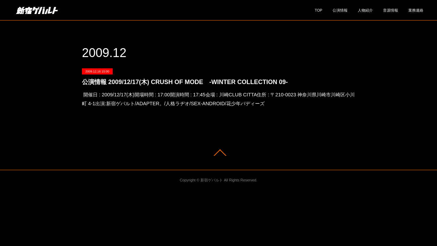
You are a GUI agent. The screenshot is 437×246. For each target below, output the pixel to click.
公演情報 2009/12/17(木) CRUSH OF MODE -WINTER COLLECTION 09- (185, 82)
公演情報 (340, 10)
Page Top (218, 152)
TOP (318, 10)
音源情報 (390, 10)
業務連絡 (415, 10)
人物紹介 (365, 10)
